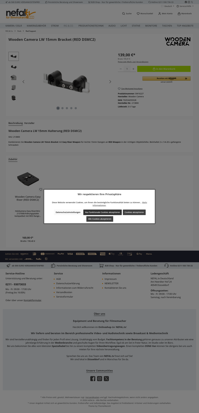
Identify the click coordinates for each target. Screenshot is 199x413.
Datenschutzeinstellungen (68, 212)
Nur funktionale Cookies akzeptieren (102, 212)
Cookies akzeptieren (134, 212)
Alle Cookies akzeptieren (99, 219)
